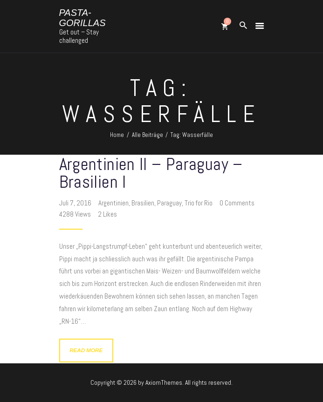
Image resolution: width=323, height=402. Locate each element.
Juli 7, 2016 (76, 202)
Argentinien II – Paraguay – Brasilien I (151, 173)
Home (117, 135)
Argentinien (113, 202)
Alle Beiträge (147, 135)
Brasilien (142, 202)
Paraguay (169, 202)
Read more (86, 350)
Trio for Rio (199, 202)
